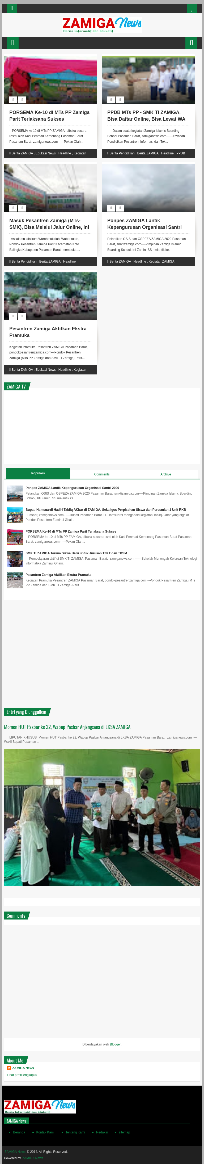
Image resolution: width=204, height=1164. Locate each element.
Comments (102, 474)
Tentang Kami (75, 1132)
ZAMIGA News (23, 1068)
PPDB (180, 153)
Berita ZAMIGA (22, 153)
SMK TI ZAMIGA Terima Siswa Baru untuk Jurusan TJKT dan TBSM (76, 553)
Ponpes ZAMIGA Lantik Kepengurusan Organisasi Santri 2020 (144, 227)
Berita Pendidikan (121, 153)
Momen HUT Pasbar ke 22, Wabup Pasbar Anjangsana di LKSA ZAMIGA (67, 727)
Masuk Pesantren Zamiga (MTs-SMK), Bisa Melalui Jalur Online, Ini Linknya (49, 227)
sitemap (124, 1132)
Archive (165, 474)
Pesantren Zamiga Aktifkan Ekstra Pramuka (58, 575)
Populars (38, 473)
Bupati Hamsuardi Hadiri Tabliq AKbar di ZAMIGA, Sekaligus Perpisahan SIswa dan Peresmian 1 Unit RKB (106, 510)
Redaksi (102, 1132)
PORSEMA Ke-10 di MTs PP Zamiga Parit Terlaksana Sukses (71, 531)
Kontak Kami (45, 1132)
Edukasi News (46, 153)
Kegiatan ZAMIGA (162, 261)
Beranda (19, 1132)
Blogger (115, 1044)
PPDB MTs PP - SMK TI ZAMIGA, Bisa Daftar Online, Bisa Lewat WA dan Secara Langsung (146, 119)
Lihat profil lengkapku (22, 1075)
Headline (64, 153)
